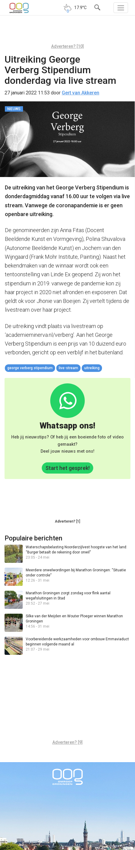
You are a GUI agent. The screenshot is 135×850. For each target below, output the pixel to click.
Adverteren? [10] (67, 46)
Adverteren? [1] (67, 521)
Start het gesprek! (67, 468)
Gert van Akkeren (80, 93)
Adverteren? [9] (67, 742)
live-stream (68, 368)
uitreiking (92, 368)
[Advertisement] (67, 31)
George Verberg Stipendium (30, 368)
